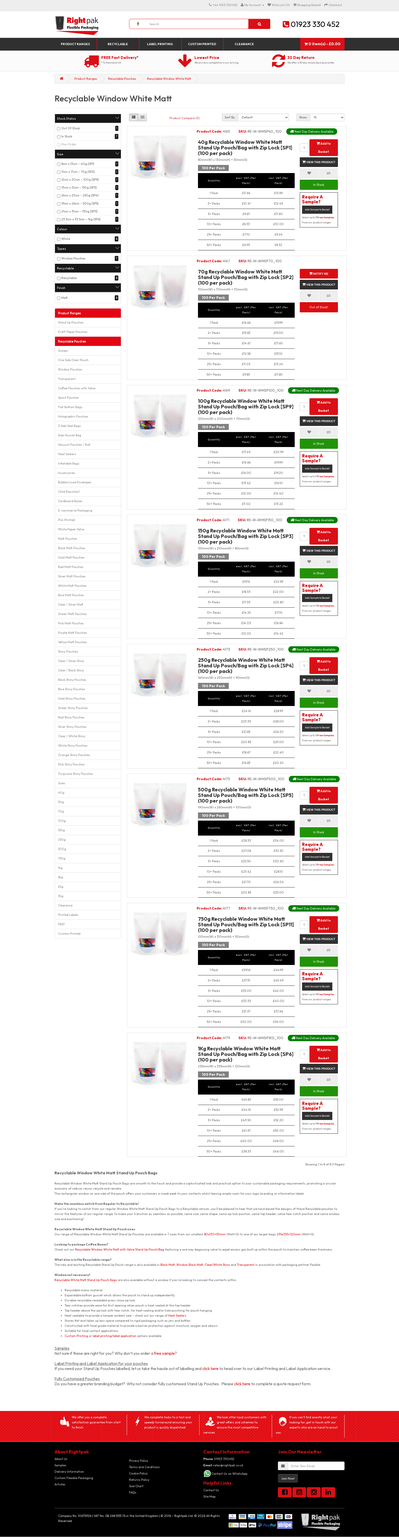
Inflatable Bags (68, 463)
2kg (60, 886)
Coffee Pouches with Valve (76, 388)
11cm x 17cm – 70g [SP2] (78, 172)
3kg (60, 896)
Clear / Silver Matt (70, 604)
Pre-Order (68, 144)
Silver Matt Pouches (72, 576)
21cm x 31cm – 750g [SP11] (79, 211)
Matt (64, 298)
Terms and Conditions (144, 1467)
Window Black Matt (189, 1265)
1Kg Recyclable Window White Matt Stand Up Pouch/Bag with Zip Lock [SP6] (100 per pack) (245, 1054)
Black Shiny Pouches (72, 680)
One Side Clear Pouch (73, 360)
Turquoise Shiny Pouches (75, 774)
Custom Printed (202, 44)
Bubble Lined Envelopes (74, 482)
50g (61, 802)
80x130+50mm (215, 1234)
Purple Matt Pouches (72, 633)
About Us (60, 1459)
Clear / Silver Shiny (71, 661)
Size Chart (136, 1486)
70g (61, 811)
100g (62, 821)
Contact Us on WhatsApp (229, 1473)
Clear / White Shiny (71, 736)
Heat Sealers (67, 454)
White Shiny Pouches (73, 745)
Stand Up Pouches (70, 322)
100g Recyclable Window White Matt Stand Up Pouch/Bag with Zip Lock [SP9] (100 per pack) (245, 406)
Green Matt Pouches (72, 614)
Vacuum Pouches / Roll (74, 445)
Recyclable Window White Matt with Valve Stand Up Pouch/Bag (119, 1249)
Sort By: (230, 117)
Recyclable (118, 44)
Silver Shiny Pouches (72, 727)
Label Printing (160, 44)
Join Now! (288, 1478)
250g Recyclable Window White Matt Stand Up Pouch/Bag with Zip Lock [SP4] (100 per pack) (245, 665)
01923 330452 (218, 1459)
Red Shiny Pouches (71, 717)
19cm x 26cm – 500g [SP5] (79, 203)
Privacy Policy (138, 1461)
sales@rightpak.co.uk (223, 1465)
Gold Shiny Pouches (72, 698)
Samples (60, 1465)
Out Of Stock (70, 128)
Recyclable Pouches (122, 79)
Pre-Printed (66, 520)
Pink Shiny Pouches (71, 764)
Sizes (61, 783)
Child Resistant (69, 492)
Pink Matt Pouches (71, 623)
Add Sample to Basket (317, 209)
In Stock (66, 136)
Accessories (66, 473)
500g (62, 849)
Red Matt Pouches (70, 567)
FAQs (132, 1492)
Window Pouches (73, 258)
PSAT (61, 924)
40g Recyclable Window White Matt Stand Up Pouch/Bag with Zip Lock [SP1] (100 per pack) (245, 147)
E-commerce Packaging (75, 510)
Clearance (244, 44)
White (65, 239)
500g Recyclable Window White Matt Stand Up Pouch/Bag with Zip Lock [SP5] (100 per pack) (245, 795)
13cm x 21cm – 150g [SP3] (79, 187)
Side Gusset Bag (69, 435)
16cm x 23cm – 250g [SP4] (79, 195)
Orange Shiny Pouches (74, 755)
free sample (164, 1353)
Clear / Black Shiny (71, 670)
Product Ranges (75, 44)
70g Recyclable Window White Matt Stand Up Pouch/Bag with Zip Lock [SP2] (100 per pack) (245, 277)
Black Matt (167, 1265)
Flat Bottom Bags (70, 407)
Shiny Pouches (68, 651)
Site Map (209, 1496)
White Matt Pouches (72, 586)
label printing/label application (114, 1336)
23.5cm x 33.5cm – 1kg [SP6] (81, 219)
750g (61, 858)
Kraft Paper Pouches (73, 332)
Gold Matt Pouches (71, 557)
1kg (60, 868)
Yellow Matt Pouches (72, 642)
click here (210, 1368)
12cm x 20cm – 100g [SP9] (80, 179)
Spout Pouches (68, 397)
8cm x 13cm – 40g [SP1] (77, 164)
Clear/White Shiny (217, 1265)
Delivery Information (69, 1471)
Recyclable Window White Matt (169, 79)
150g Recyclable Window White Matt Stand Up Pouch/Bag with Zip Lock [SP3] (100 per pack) (245, 536)
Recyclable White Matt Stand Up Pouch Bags (85, 1280)
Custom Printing (76, 1336)
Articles (59, 1484)
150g (61, 830)
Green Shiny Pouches (73, 708)
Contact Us (211, 1490)
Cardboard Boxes (70, 501)
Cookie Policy (138, 1473)
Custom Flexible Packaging (73, 1478)
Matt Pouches (67, 539)
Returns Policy (139, 1480)
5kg (60, 877)
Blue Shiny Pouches (71, 689)
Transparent (67, 379)
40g (61, 792)
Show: (303, 117)
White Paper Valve (71, 529)
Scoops (63, 350)
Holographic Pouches (73, 416)
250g (62, 839)
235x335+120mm (289, 1234)
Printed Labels (68, 915)
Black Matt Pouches (71, 548)
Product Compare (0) (184, 118)
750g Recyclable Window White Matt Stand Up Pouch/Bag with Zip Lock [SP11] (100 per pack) (246, 924)
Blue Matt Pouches (71, 595)
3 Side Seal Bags (69, 426)
